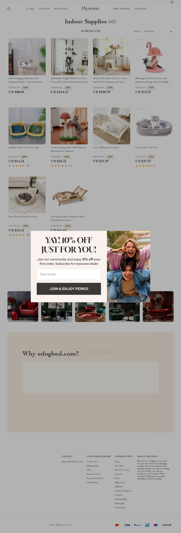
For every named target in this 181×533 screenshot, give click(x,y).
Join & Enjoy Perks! (68, 288)
